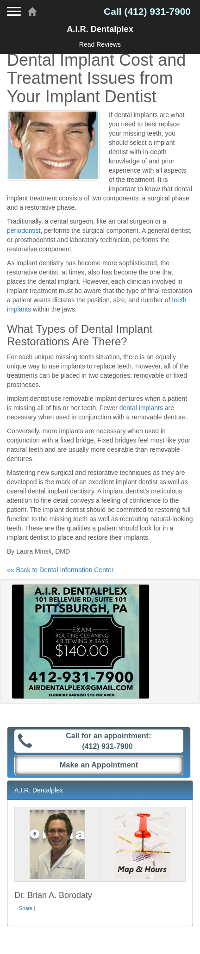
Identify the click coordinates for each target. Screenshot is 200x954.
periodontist (23, 230)
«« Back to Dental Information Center (60, 570)
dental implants (141, 408)
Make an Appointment (99, 765)
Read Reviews (100, 44)
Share (25, 908)
